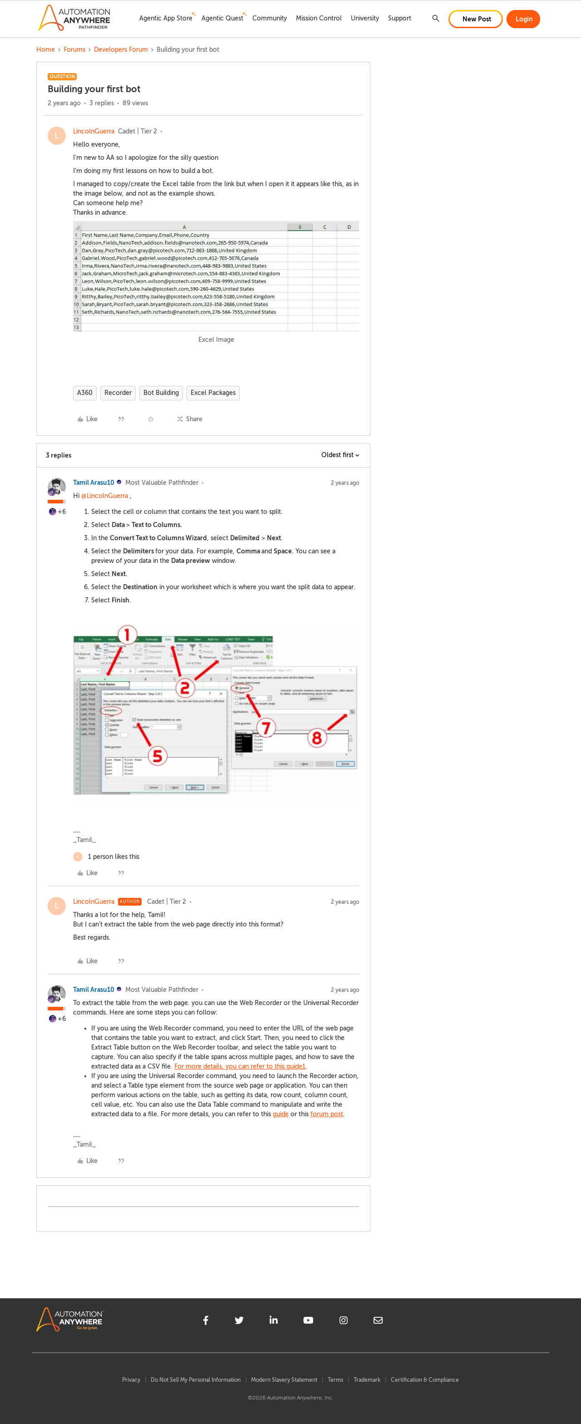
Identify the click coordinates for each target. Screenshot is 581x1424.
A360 (85, 392)
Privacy (131, 1380)
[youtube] (308, 1322)
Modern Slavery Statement (284, 1380)
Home (45, 49)
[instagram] (344, 1322)
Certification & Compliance (425, 1380)
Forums (74, 49)
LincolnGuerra (93, 131)
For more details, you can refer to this (230, 1066)
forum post (326, 1114)
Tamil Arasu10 (93, 482)
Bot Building (161, 392)
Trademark (367, 1380)
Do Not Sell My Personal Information (196, 1380)
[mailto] (378, 1322)
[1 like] (106, 857)
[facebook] (206, 1322)
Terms (335, 1380)
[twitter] (239, 1322)
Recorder (118, 392)
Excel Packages (213, 392)
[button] (475, 19)
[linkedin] (274, 1322)
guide (294, 1066)
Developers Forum (121, 49)
